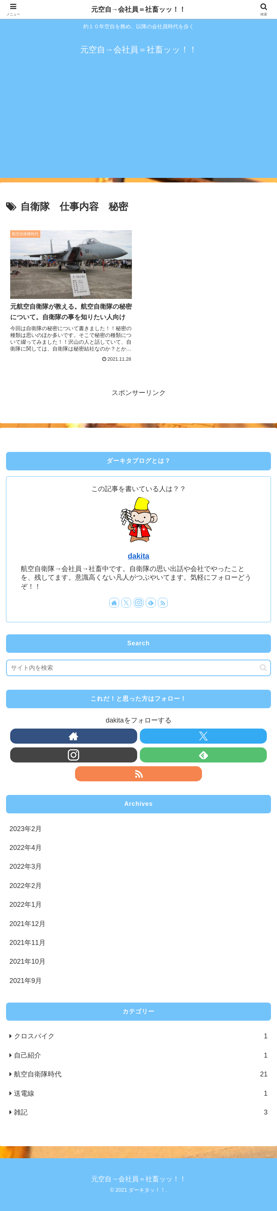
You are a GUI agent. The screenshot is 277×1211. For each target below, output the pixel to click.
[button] (263, 667)
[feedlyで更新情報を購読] (151, 603)
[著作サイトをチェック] (114, 603)
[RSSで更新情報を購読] (163, 603)
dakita (138, 556)
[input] (138, 668)
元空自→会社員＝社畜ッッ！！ (138, 9)
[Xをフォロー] (126, 603)
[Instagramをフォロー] (139, 603)
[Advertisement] (138, 125)
